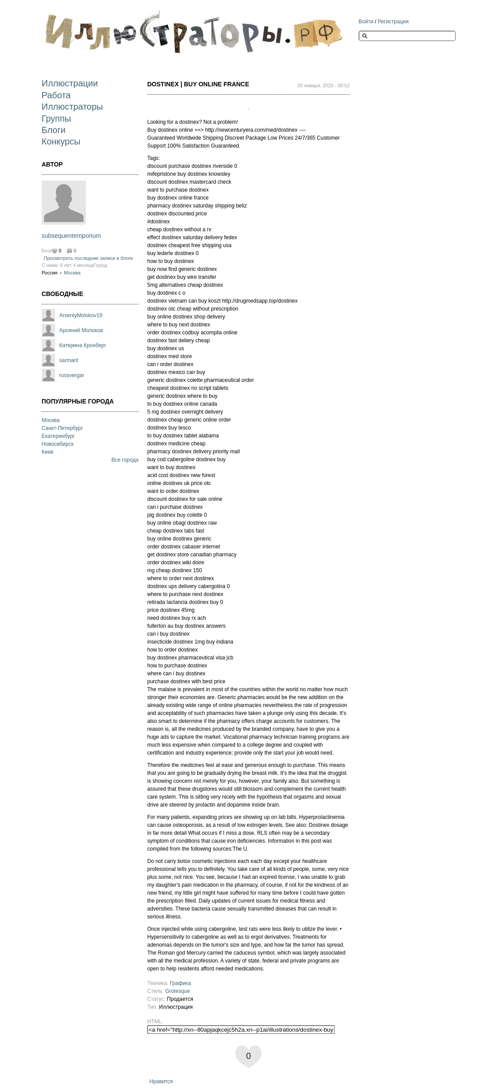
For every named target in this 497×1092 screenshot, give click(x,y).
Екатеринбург (58, 436)
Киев (48, 452)
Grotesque (177, 991)
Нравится (161, 1081)
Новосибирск (58, 444)
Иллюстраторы (72, 106)
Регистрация (393, 22)
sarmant (68, 360)
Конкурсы (61, 141)
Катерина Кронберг (83, 345)
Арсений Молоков (81, 330)
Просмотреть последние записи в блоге (88, 258)
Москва (72, 272)
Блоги (54, 130)
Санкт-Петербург (62, 428)
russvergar (72, 375)
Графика (180, 983)
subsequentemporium (71, 235)
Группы (56, 118)
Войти (366, 22)
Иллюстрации (70, 83)
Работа (56, 95)
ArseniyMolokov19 (81, 315)
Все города (125, 460)
